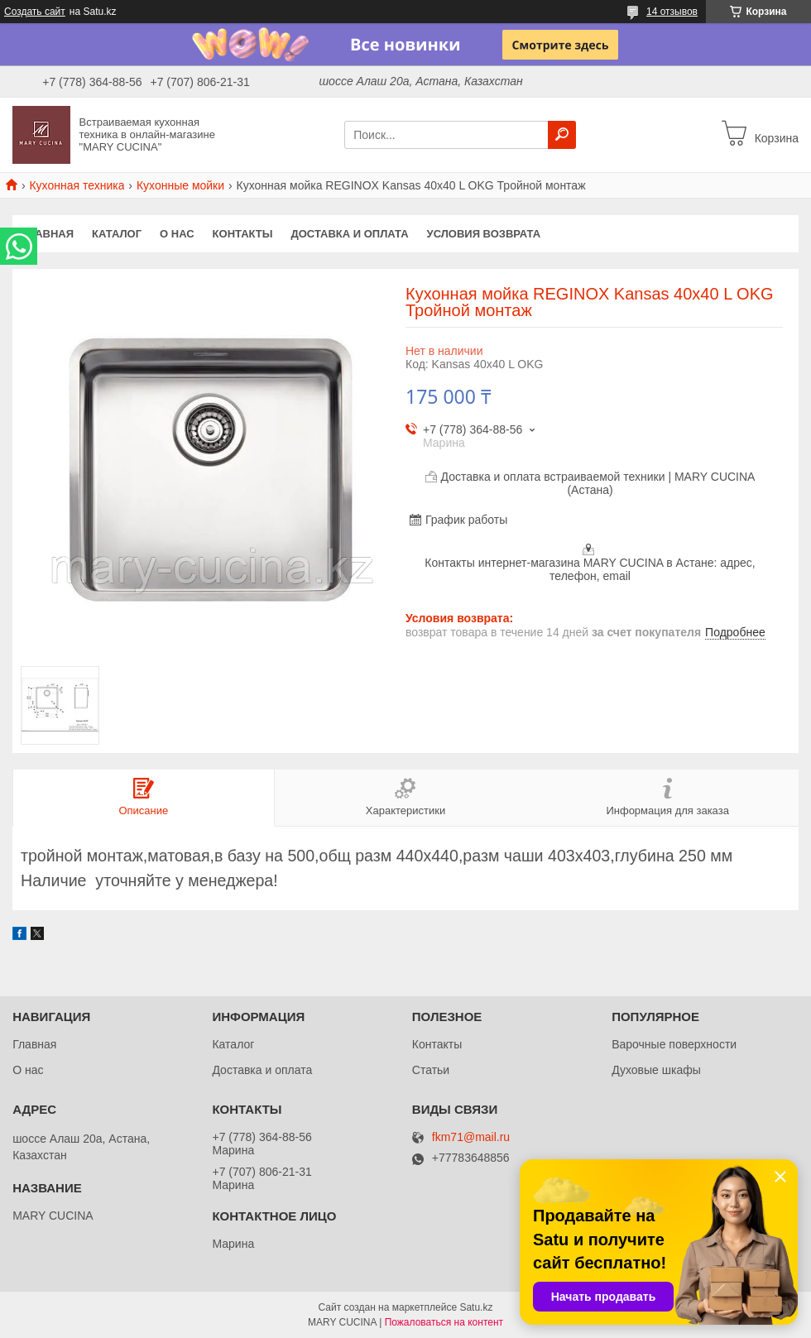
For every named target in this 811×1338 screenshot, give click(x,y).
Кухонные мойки (180, 185)
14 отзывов (672, 11)
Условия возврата (484, 234)
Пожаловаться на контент (444, 1322)
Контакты (243, 234)
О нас (177, 234)
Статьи (430, 1070)
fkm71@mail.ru (471, 1137)
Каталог (117, 234)
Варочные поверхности (674, 1044)
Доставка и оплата (349, 234)
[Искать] (562, 135)
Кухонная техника (76, 185)
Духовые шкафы (656, 1070)
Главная (48, 234)
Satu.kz (475, 1307)
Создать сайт (34, 11)
